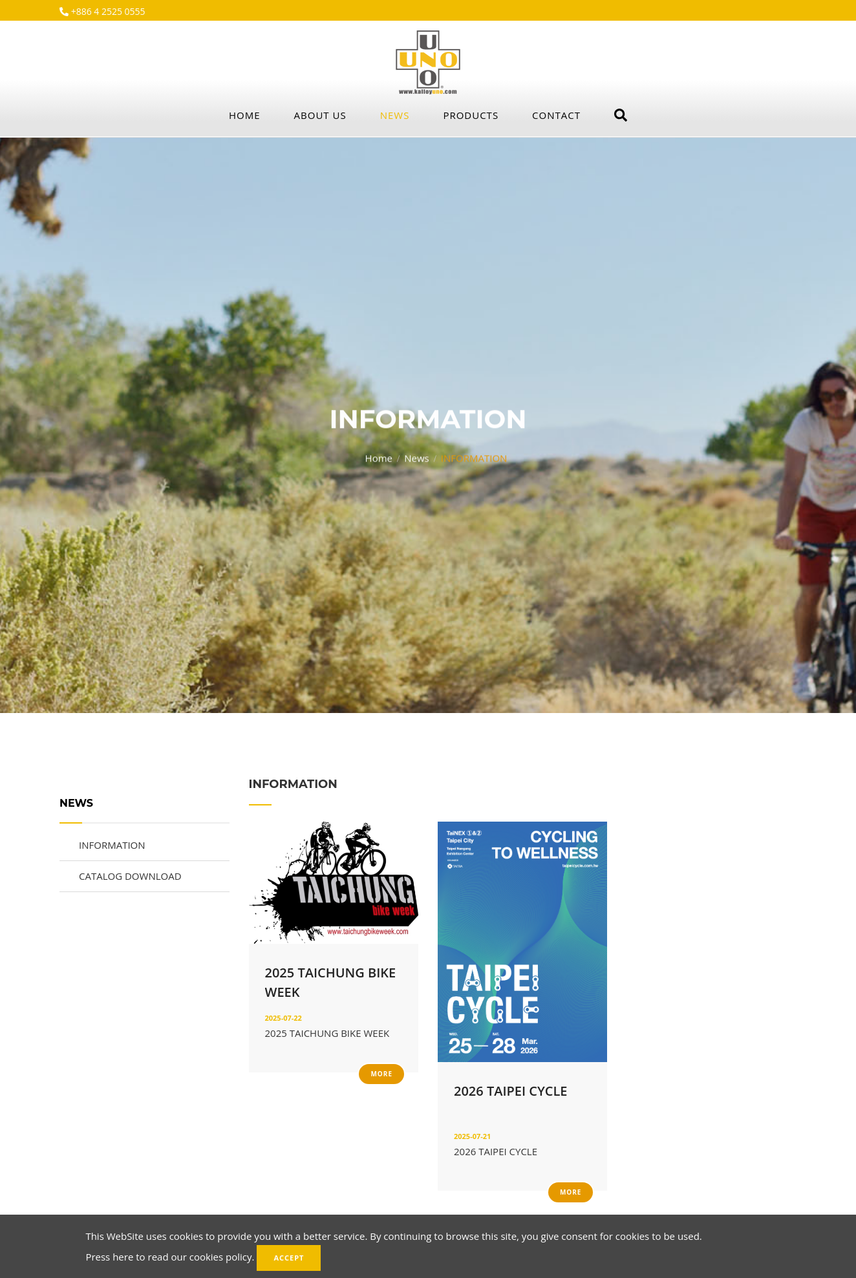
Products (470, 115)
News (395, 115)
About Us (320, 115)
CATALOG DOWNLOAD (130, 875)
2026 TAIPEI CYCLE (511, 1091)
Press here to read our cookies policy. (169, 1256)
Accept (288, 1257)
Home (245, 115)
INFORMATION (112, 844)
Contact (556, 115)
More (381, 1073)
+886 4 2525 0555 (107, 11)
